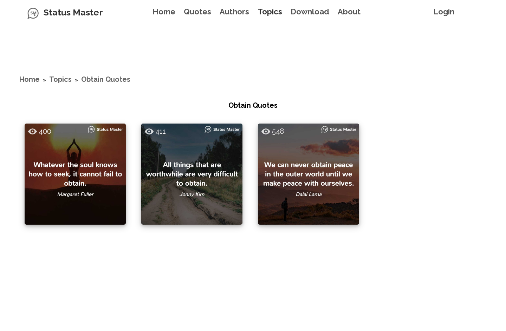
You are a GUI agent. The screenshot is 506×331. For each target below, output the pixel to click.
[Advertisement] (253, 40)
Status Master (73, 12)
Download (310, 11)
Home (164, 11)
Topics (270, 11)
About (349, 11)
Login (443, 11)
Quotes (197, 11)
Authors (234, 11)
